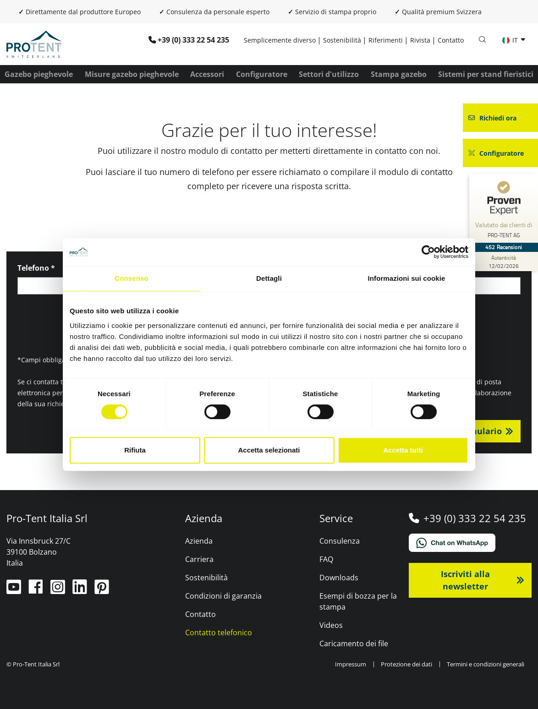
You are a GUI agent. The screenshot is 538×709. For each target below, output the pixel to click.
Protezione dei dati (406, 664)
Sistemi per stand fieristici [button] (485, 74)
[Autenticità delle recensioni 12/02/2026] (503, 261)
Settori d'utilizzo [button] (329, 74)
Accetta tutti (403, 450)
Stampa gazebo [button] (399, 74)
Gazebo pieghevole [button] (39, 74)
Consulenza (339, 541)
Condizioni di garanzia (223, 596)
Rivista (420, 40)
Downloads (338, 578)
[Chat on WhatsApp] (470, 543)
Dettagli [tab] (269, 278)
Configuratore (261, 74)
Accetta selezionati (269, 450)
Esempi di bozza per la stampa (358, 601)
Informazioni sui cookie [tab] (406, 278)
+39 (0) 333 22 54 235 (193, 40)
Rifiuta (135, 450)
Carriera (199, 559)
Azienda (199, 541)
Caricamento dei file (353, 643)
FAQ (326, 559)
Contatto (451, 40)
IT (511, 40)
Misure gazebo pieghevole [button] (132, 74)
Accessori (207, 74)
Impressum (350, 664)
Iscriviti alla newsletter (465, 580)
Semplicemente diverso (280, 40)
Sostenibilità (342, 40)
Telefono (36, 268)
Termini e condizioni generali (485, 664)
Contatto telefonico (218, 632)
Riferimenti (385, 40)
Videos (331, 625)
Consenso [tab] (131, 278)
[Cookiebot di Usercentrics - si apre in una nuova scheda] (428, 252)
